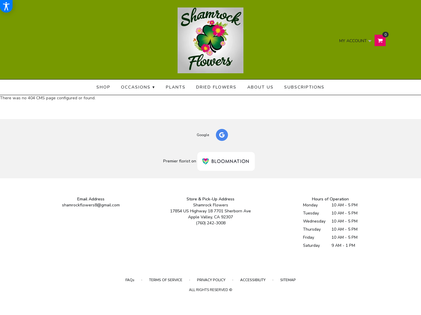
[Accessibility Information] (6, 6)
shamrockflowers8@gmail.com (91, 205)
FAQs (129, 280)
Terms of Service (165, 280)
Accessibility (253, 280)
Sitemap (288, 280)
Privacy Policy (211, 280)
